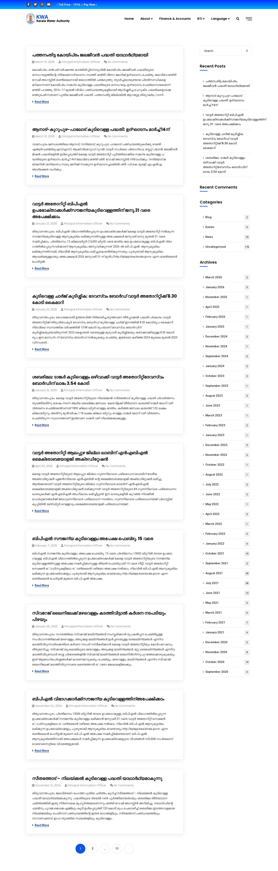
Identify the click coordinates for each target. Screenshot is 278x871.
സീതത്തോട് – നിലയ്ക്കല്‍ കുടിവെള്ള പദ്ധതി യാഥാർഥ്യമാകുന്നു (97, 778)
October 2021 (227, 553)
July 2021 (227, 583)
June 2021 (227, 593)
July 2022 (227, 484)
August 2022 (227, 474)
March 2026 (227, 277)
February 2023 (227, 425)
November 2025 (227, 297)
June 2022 (227, 494)
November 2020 (227, 652)
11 (117, 848)
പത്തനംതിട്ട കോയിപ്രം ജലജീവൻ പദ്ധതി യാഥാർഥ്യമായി (90, 55)
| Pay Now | (89, 4)
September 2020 (227, 672)
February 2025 (227, 317)
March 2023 (227, 415)
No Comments (118, 62)
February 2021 (227, 622)
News (227, 237)
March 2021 (227, 613)
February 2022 (227, 534)
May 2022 (227, 504)
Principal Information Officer (81, 62)
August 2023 (227, 396)
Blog (227, 217)
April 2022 (227, 514)
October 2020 (227, 662)
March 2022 (227, 524)
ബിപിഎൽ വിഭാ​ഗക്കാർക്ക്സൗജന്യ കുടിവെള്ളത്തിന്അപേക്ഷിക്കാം (98, 699)
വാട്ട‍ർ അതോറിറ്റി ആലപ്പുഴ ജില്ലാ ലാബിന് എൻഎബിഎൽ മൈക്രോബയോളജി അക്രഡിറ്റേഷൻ (90, 456)
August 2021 (227, 573)
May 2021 (227, 603)
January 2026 (227, 287)
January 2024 (227, 366)
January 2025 (227, 327)
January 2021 (227, 632)
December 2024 (227, 336)
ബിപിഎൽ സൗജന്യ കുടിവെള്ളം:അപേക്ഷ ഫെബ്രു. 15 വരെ (92, 539)
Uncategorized (227, 247)
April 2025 (227, 307)
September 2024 (227, 356)
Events (227, 227)
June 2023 (227, 405)
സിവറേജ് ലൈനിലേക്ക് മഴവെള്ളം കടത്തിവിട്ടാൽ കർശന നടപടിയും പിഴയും (98, 616)
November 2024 (227, 346)
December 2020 (227, 642)
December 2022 (227, 445)
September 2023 (227, 386)
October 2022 (227, 465)
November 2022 (227, 455)
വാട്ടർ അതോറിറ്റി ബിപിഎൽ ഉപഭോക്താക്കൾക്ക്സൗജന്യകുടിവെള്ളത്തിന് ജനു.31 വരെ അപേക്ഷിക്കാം (91, 210)
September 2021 (227, 563)
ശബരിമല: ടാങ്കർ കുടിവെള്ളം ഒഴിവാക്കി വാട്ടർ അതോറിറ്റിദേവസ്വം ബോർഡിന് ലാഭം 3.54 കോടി (98, 380)
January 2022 (227, 544)
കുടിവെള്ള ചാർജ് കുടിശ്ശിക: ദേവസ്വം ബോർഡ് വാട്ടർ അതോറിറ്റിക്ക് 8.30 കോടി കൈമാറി (104, 299)
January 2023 (227, 435)
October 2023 (227, 376)
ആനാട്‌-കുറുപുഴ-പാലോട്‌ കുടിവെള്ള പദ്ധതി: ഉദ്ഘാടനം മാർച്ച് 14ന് (100, 129)
